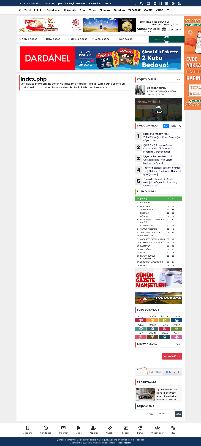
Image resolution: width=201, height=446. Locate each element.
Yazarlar (94, 430)
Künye (140, 430)
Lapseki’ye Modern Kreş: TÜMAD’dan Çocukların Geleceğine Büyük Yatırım (158, 137)
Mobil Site (28, 430)
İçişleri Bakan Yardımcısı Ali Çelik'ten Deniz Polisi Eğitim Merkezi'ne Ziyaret (154, 160)
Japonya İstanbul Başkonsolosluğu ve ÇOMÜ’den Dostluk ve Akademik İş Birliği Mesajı (158, 171)
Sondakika (45, 430)
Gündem (119, 10)
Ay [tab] (180, 126)
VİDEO (159, 10)
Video (92, 10)
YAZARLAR (134, 10)
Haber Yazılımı (124, 442)
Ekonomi (105, 10)
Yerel (27, 10)
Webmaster (157, 430)
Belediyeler (54, 10)
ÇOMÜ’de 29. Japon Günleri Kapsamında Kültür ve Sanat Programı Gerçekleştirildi (154, 148)
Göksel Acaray (156, 88)
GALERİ (148, 10)
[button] (169, 10)
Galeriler (63, 430)
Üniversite (70, 10)
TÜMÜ (177, 79)
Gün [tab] (166, 126)
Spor (83, 10)
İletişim (125, 430)
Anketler (110, 430)
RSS (173, 430)
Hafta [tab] (173, 126)
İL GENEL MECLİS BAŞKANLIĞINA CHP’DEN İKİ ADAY (162, 93)
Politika (38, 10)
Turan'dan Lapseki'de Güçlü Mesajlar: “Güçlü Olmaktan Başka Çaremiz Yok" (157, 182)
